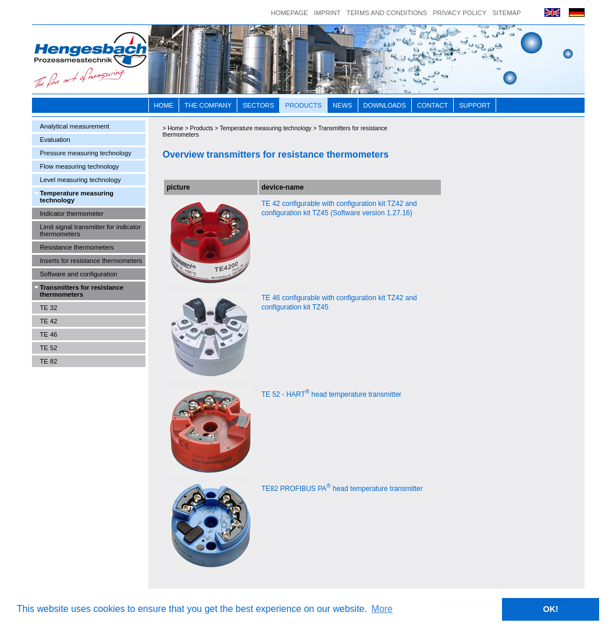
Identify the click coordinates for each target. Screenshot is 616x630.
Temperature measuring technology (77, 197)
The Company (208, 105)
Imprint (327, 12)
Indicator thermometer (72, 213)
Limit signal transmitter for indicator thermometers (90, 230)
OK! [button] (550, 609)
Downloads (385, 105)
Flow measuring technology (79, 166)
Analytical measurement (74, 126)
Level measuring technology (80, 179)
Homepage (289, 12)
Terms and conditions (387, 12)
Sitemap (506, 12)
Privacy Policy (459, 12)
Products (303, 105)
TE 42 (49, 321)
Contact (432, 105)
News (342, 105)
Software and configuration (78, 273)
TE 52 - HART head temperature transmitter (332, 394)
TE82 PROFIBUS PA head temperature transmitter (342, 489)
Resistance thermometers (77, 247)
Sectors (258, 105)
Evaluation (55, 139)
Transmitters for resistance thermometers (82, 291)
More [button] (382, 609)
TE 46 (49, 334)
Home (164, 105)
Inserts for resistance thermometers (91, 260)
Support (474, 105)
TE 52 (49, 347)
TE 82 (49, 361)
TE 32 (49, 307)
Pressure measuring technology (85, 153)
